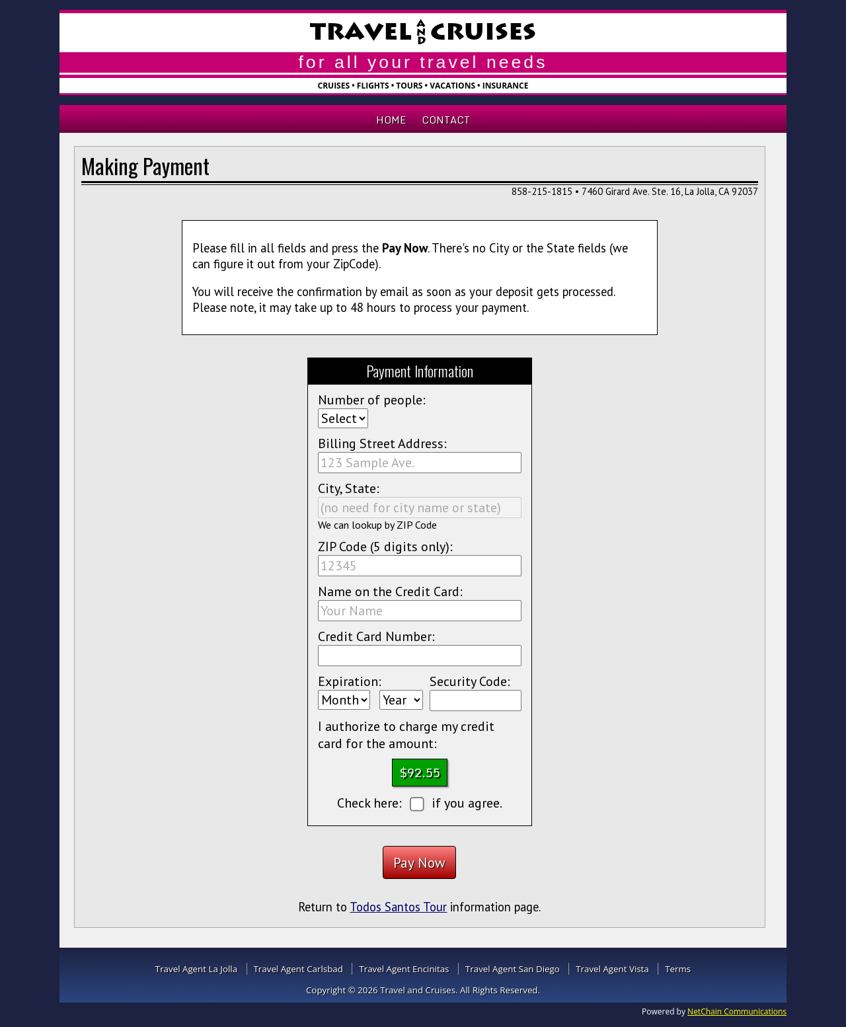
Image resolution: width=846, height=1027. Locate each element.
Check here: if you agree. (420, 803)
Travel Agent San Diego (512, 969)
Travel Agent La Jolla (196, 969)
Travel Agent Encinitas (404, 969)
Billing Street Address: (382, 443)
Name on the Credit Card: (390, 591)
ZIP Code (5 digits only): (385, 546)
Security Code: (470, 681)
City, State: (348, 488)
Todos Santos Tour (398, 907)
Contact (446, 120)
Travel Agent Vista (612, 969)
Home (391, 120)
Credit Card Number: (376, 636)
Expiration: (349, 681)
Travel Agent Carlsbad (298, 969)
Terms (678, 969)
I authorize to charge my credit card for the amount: (406, 735)
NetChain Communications (737, 1011)
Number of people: (372, 399)
